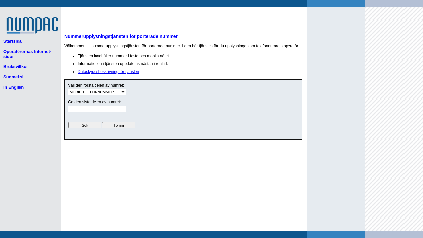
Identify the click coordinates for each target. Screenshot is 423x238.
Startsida (12, 41)
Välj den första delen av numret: (96, 85)
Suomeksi (13, 76)
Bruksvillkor (15, 66)
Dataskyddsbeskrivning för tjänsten (108, 71)
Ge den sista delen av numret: (94, 102)
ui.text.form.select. (97, 92)
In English (13, 87)
